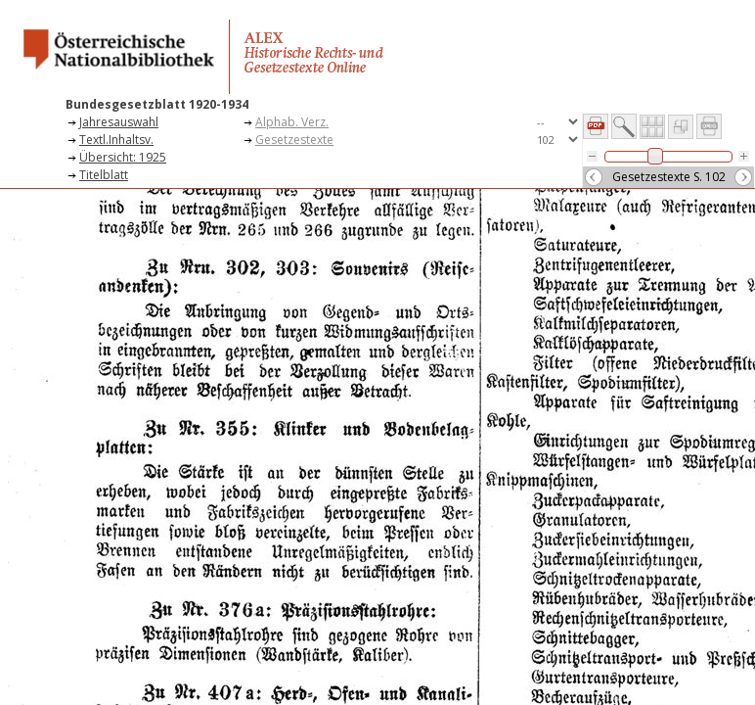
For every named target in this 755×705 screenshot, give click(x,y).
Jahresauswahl (118, 122)
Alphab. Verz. (292, 122)
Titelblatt (103, 174)
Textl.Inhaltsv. (116, 139)
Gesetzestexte (294, 139)
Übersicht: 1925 (122, 157)
